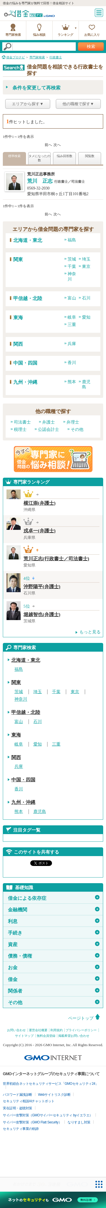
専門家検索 (13, 34)
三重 (72, 324)
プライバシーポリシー (81, 1030)
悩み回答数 (64, 156)
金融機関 (53, 909)
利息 (53, 921)
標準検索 (14, 156)
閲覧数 (89, 156)
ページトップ (81, 1018)
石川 (86, 298)
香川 (72, 362)
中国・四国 (25, 363)
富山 (72, 298)
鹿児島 (39, 811)
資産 (53, 944)
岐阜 (72, 317)
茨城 (72, 259)
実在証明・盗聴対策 (17, 1108)
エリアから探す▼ (28, 104)
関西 (18, 344)
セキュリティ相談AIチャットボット (29, 1101)
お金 (53, 967)
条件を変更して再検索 (36, 88)
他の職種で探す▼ (78, 104)
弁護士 (48, 422)
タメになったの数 (39, 158)
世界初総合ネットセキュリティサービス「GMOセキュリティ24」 (51, 1084)
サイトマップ (24, 1035)
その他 (77, 429)
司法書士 (22, 422)
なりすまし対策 (79, 1122)
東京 (86, 266)
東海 (18, 317)
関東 (18, 259)
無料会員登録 (46, 1035)
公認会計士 (48, 429)
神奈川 (20, 699)
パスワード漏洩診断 (17, 1095)
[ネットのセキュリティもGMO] (53, 1200)
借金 (53, 979)
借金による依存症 (53, 898)
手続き (53, 933)
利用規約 (56, 1030)
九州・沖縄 (25, 382)
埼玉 (86, 259)
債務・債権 (53, 956)
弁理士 (72, 422)
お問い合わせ (16, 1030)
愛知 (86, 317)
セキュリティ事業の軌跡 (21, 1129)
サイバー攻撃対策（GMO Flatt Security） (32, 1122)
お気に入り (92, 34)
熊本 (72, 382)
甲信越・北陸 (27, 298)
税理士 (20, 429)
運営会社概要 (38, 1030)
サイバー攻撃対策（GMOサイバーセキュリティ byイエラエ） (48, 1115)
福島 (72, 240)
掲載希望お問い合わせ (73, 1035)
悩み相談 (39, 34)
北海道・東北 (27, 240)
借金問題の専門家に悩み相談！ (53, 459)
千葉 (72, 266)
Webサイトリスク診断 (54, 1095)
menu (99, 12)
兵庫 (72, 343)
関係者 (53, 991)
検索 (91, 46)
